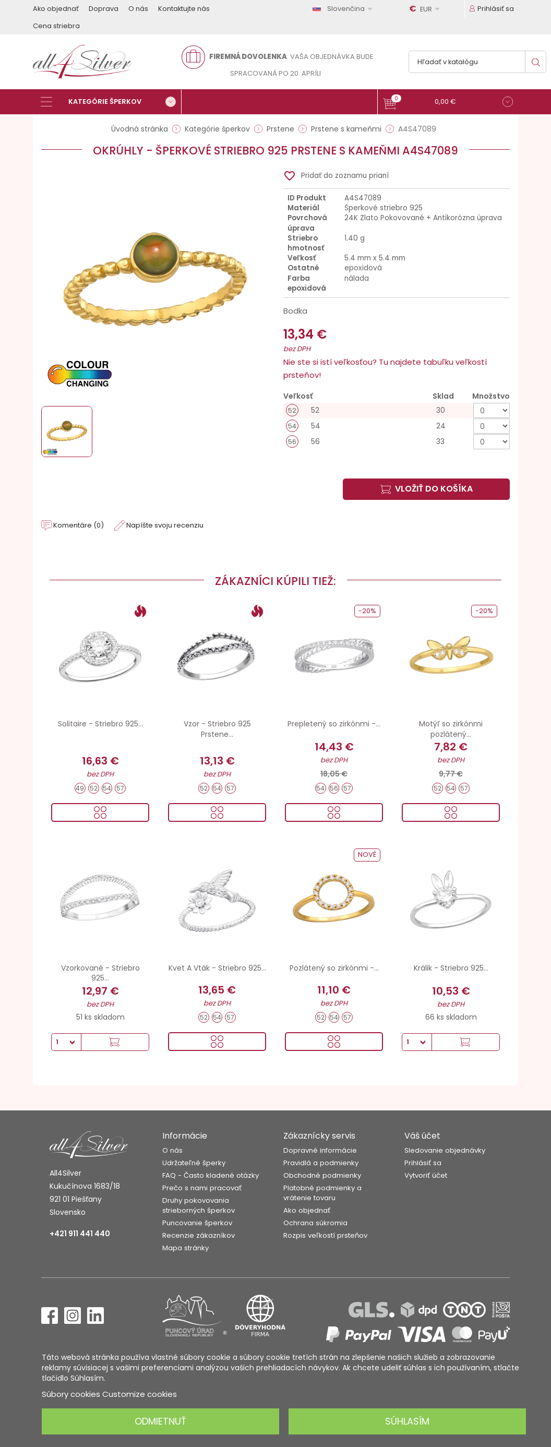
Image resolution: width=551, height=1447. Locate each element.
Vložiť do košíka (426, 489)
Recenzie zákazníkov (198, 1235)
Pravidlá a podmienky (320, 1163)
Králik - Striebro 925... (451, 968)
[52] (396, 410)
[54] (396, 426)
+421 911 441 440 (80, 1233)
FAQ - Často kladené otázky (210, 1175)
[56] (396, 441)
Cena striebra (56, 25)
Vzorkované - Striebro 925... (100, 973)
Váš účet (422, 1136)
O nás (138, 8)
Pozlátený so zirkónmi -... (334, 968)
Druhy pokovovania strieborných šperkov (198, 1205)
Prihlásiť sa (422, 1163)
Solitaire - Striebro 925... (100, 724)
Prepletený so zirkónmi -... (334, 724)
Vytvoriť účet (425, 1175)
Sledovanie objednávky (444, 1150)
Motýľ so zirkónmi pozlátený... (451, 729)
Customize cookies (139, 1394)
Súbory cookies (71, 1394)
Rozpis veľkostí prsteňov (325, 1235)
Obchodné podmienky (322, 1175)
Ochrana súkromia (315, 1223)
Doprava (103, 8)
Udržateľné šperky (193, 1163)
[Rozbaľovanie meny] (426, 9)
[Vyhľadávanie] (477, 62)
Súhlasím (407, 1421)
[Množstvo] (491, 410)
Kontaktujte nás (184, 8)
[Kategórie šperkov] (111, 102)
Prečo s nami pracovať (202, 1188)
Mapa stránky (185, 1248)
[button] (448, 103)
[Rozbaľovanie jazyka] (344, 8)
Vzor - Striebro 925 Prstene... (217, 729)
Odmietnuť (160, 1421)
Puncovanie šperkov (197, 1223)
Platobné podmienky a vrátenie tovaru (322, 1193)
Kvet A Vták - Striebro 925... (217, 968)
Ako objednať (56, 8)
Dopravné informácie (320, 1150)
